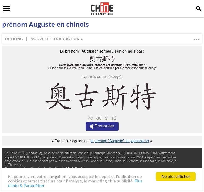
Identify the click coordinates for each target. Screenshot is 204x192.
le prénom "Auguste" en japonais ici (120, 141)
